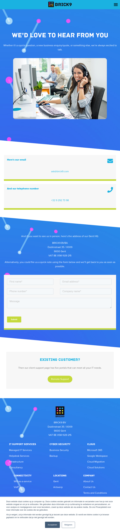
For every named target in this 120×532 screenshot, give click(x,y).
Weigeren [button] (68, 525)
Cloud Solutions (96, 467)
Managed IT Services (20, 450)
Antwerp (58, 487)
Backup (54, 456)
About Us (88, 481)
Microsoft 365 (94, 450)
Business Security (59, 450)
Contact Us (89, 487)
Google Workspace (97, 456)
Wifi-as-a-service (23, 481)
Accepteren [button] (52, 525)
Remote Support (60, 379)
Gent (56, 481)
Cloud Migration (96, 461)
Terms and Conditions (95, 493)
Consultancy (16, 467)
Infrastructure (16, 461)
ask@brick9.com (60, 171)
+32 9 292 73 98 (60, 200)
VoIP (16, 487)
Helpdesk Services (19, 456)
